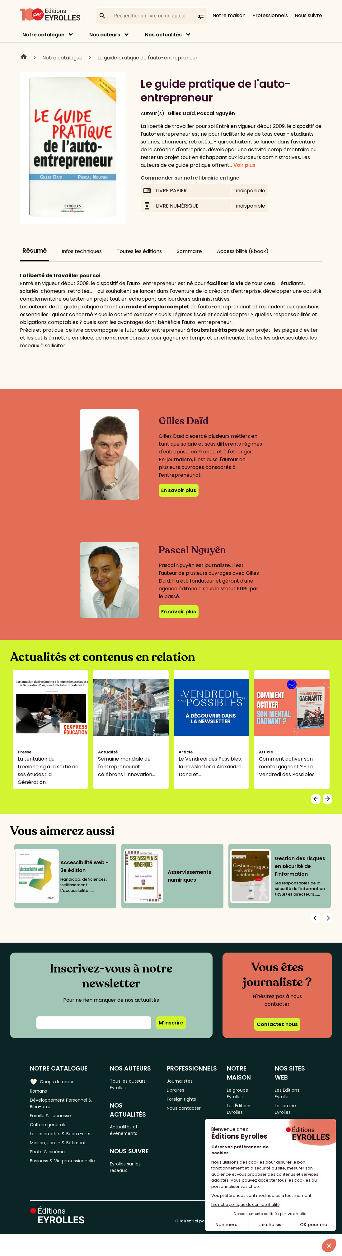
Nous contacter (189, 1111)
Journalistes (184, 1081)
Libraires (180, 1091)
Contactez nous (277, 1024)
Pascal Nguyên (216, 113)
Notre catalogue (43, 34)
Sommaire (189, 251)
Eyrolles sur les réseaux (130, 1172)
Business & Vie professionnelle (49, 1174)
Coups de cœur (53, 1081)
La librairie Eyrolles (288, 1111)
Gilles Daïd (181, 113)
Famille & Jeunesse (53, 1119)
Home (23, 57)
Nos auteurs (104, 34)
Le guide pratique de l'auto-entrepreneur (147, 57)
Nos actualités (163, 34)
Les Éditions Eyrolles (243, 1111)
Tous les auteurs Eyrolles (132, 1084)
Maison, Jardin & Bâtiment (61, 1150)
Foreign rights (186, 1101)
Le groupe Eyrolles (242, 1093)
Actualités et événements (127, 1133)
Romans (40, 1091)
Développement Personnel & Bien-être (65, 1105)
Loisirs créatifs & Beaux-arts (64, 1140)
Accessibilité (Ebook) (243, 251)
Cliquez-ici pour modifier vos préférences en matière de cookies (243, 1242)
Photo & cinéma (49, 1160)
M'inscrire (171, 1022)
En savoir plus (178, 490)
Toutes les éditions (139, 251)
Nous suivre (308, 15)
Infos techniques (82, 251)
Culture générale (50, 1129)
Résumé (34, 250)
